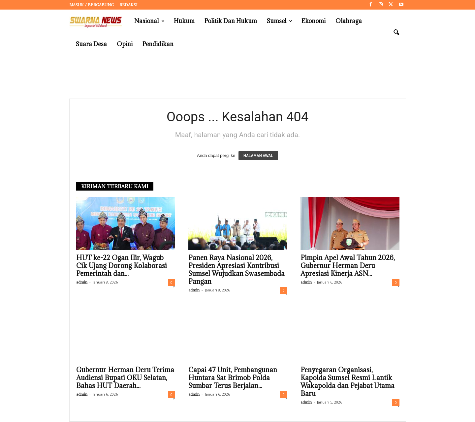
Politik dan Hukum (231, 21)
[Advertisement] (237, 77)
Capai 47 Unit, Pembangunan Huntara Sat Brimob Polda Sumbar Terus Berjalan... (232, 378)
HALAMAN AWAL (258, 156)
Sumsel (279, 21)
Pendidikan (158, 44)
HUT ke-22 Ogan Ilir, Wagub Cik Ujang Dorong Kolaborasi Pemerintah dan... (121, 266)
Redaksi (128, 4)
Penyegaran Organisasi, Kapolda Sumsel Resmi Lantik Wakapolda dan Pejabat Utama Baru (348, 382)
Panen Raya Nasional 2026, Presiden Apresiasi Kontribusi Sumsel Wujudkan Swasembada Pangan (236, 270)
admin (81, 282)
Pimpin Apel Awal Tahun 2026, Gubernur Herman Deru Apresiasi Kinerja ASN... (348, 266)
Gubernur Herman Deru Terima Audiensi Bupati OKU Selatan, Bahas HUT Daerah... (125, 378)
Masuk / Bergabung (91, 4)
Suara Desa (91, 44)
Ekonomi (313, 21)
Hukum (184, 21)
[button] (396, 32)
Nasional (149, 21)
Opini (125, 44)
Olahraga (348, 21)
